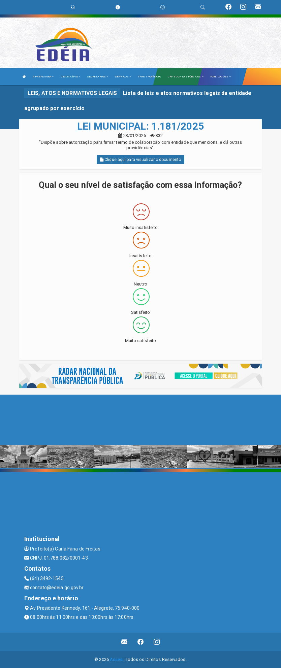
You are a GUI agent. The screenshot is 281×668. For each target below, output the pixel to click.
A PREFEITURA (43, 76)
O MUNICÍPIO (70, 76)
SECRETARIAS (97, 76)
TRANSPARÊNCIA (149, 76)
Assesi (117, 659)
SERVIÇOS (123, 76)
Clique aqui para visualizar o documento (140, 159)
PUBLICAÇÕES (220, 76)
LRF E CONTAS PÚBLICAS (185, 76)
